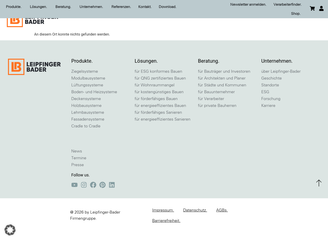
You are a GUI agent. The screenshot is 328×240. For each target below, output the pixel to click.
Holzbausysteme (86, 117)
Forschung (270, 110)
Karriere (268, 117)
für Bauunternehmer (216, 104)
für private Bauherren (217, 117)
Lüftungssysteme (87, 97)
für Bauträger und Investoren (224, 83)
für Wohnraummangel (154, 97)
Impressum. (163, 222)
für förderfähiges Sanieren (158, 124)
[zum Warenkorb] (312, 8)
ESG (265, 104)
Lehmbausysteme (87, 124)
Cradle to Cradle (85, 138)
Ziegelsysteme (84, 83)
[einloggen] (321, 8)
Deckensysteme (86, 110)
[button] (10, 230)
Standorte (270, 97)
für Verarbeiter (211, 110)
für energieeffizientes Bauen (160, 117)
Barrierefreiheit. (166, 232)
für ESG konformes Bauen (158, 83)
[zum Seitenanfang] (318, 194)
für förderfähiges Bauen (156, 110)
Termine (78, 170)
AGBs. (222, 222)
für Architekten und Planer (222, 90)
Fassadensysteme (87, 131)
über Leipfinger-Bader (281, 83)
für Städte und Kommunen (222, 97)
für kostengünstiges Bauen (159, 104)
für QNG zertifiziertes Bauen (160, 90)
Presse (77, 177)
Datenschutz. (195, 222)
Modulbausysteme (88, 90)
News (76, 163)
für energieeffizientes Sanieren (162, 131)
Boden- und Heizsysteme (94, 104)
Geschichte (271, 90)
